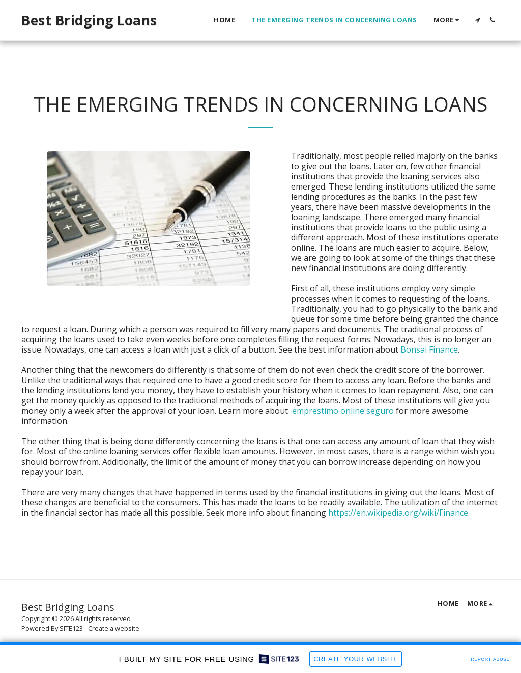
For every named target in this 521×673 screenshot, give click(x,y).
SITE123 (71, 628)
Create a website (113, 628)
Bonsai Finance (429, 349)
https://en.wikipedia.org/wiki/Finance (398, 512)
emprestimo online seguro (343, 410)
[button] (477, 20)
